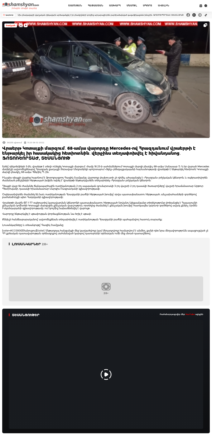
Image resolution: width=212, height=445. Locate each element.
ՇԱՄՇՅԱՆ (75, 5)
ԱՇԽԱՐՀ (115, 5)
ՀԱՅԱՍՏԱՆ (95, 5)
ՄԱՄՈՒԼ (132, 5)
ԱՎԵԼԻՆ (163, 5)
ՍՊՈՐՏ (147, 5)
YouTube (190, 314)
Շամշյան (10, 25)
